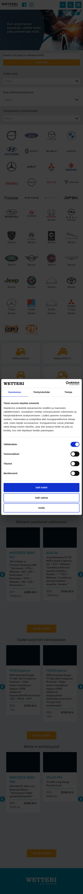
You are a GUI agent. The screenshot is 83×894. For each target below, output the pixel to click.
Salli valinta (41, 497)
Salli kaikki (42, 487)
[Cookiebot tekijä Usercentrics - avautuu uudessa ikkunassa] (65, 383)
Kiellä (41, 508)
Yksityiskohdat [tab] (41, 392)
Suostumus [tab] (14, 392)
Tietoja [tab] (68, 392)
